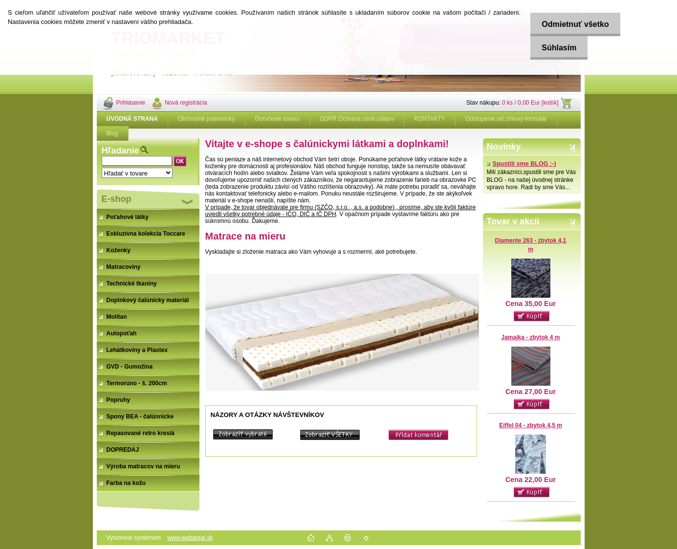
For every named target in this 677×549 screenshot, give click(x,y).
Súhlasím (557, 48)
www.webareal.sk (190, 537)
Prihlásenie (130, 102)
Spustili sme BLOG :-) (521, 163)
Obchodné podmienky (206, 118)
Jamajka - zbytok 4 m (530, 337)
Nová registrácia (186, 102)
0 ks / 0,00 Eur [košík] (530, 102)
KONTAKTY (429, 118)
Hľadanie (120, 150)
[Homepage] (132, 118)
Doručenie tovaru (277, 118)
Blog (112, 133)
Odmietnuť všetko (573, 24)
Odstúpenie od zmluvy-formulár (506, 118)
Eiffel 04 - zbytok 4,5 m (530, 425)
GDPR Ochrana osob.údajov (357, 118)
